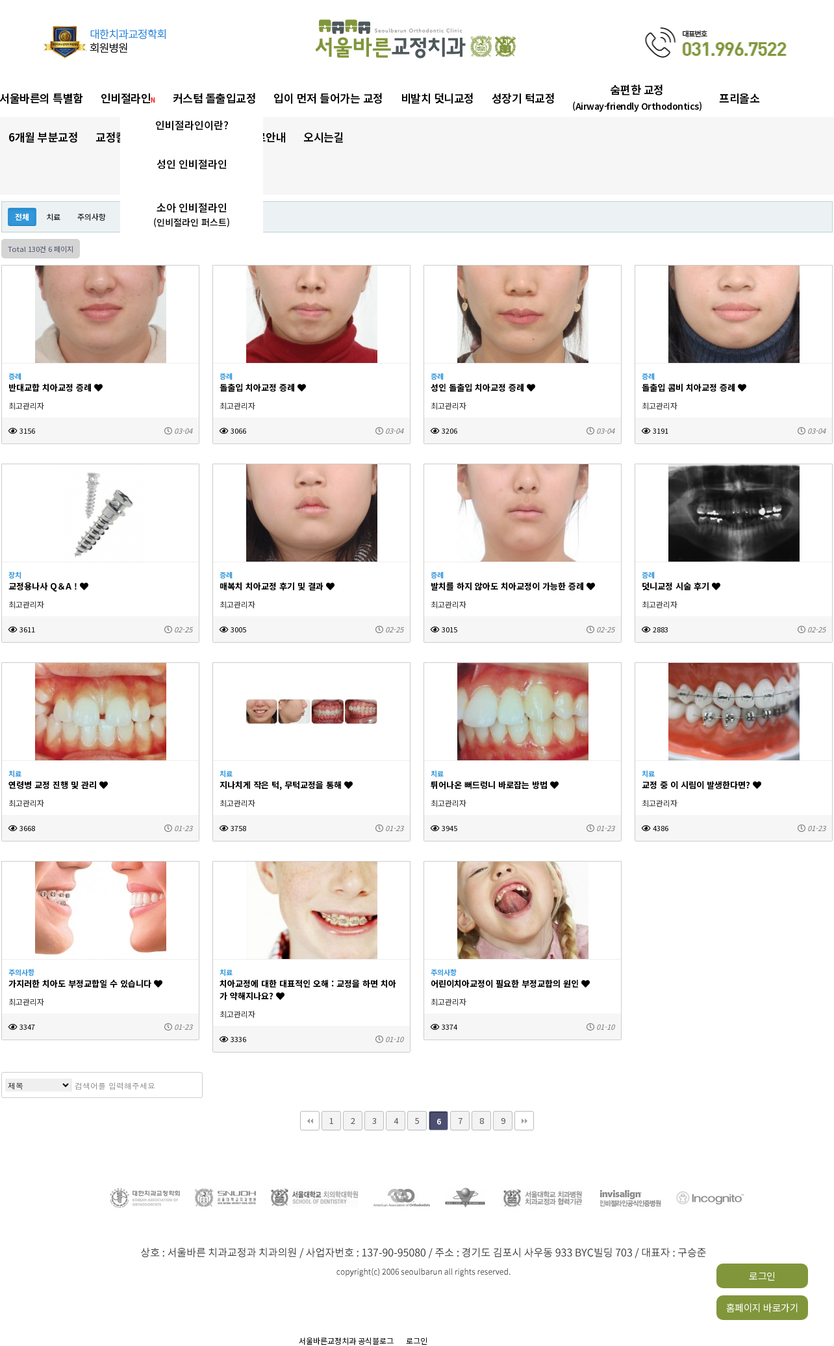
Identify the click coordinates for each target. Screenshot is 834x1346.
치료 (53, 216)
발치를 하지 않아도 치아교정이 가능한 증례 (513, 586)
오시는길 (323, 137)
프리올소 (739, 98)
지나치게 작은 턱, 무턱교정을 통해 (286, 785)
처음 (310, 1120)
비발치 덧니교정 (437, 98)
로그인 (762, 1275)
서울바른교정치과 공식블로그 (346, 1340)
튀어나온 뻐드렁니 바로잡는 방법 (495, 785)
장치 (14, 574)
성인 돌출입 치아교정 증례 (483, 387)
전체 (22, 216)
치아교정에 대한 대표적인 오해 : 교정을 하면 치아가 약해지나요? (308, 989)
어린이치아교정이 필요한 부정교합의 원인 (510, 983)
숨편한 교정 (636, 97)
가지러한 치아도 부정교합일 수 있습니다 (85, 983)
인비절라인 (128, 98)
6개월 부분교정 (43, 137)
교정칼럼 (119, 137)
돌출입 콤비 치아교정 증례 (694, 387)
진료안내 (266, 137)
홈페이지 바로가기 (762, 1307)
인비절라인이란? (192, 124)
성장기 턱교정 (523, 98)
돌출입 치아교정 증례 (263, 387)
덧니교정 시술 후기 (681, 586)
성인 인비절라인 (192, 163)
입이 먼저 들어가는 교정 (328, 98)
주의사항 (91, 216)
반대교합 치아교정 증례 (55, 387)
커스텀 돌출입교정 (215, 98)
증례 (14, 376)
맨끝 (524, 1120)
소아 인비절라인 (191, 214)
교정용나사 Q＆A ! (48, 586)
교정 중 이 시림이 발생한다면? (701, 785)
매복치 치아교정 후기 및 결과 (277, 586)
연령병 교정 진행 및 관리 (58, 785)
